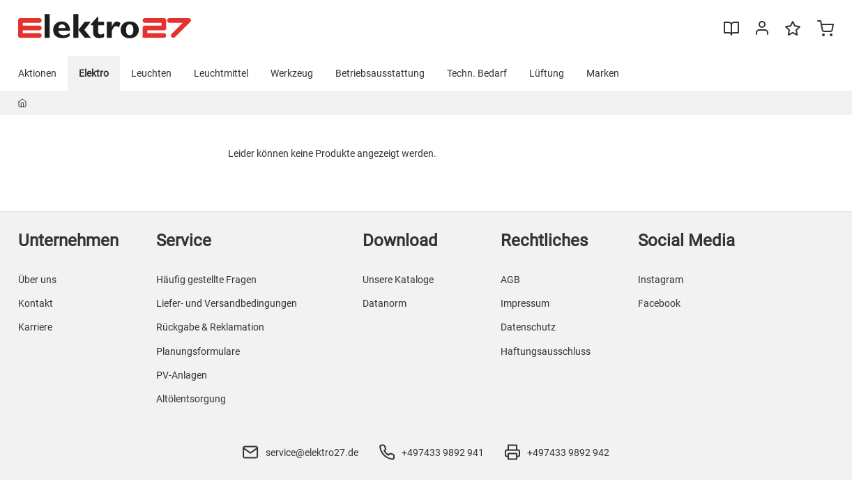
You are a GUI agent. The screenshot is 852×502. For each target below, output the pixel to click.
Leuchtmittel (221, 73)
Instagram (660, 279)
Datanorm (384, 303)
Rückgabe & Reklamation (210, 327)
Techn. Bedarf (477, 73)
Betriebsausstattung (380, 73)
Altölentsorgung (191, 398)
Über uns (37, 279)
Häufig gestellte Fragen (206, 279)
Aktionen (37, 73)
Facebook (659, 303)
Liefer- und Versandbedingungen (226, 303)
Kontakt (35, 303)
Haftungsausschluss (546, 351)
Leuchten (151, 73)
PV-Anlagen (181, 375)
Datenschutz (528, 327)
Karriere (35, 327)
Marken (602, 73)
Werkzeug (292, 73)
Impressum (525, 303)
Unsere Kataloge (398, 279)
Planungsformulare (198, 351)
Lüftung (546, 73)
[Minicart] (825, 30)
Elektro (94, 73)
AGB (510, 279)
